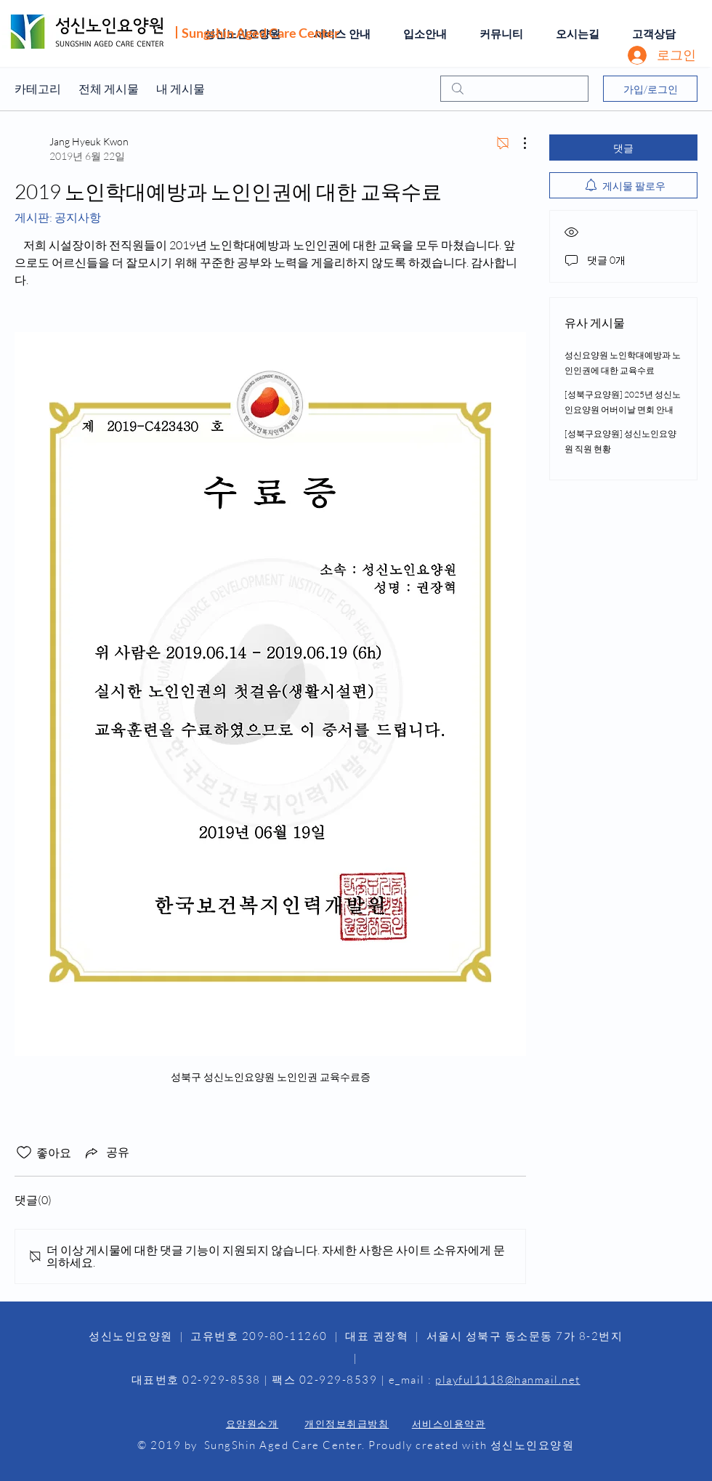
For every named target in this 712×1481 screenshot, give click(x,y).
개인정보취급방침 (346, 1423)
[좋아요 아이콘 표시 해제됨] (24, 1152)
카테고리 (38, 88)
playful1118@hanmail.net (507, 1380)
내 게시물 (180, 88)
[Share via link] (106, 1152)
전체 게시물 (108, 88)
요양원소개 (252, 1423)
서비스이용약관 (449, 1423)
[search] (514, 89)
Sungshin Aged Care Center (260, 33)
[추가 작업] (517, 143)
